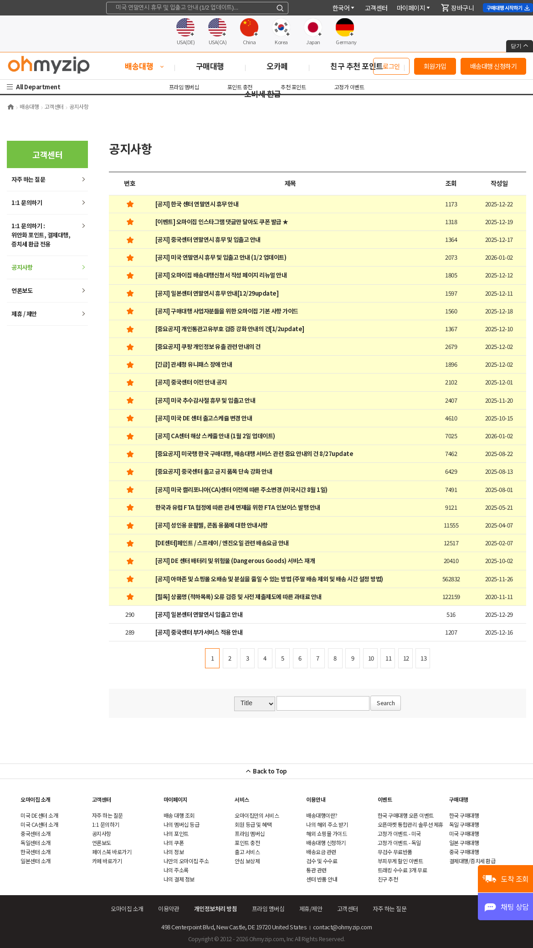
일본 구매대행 (464, 842)
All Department (39, 86)
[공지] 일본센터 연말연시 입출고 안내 (199, 614)
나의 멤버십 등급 (182, 824)
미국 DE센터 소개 (39, 815)
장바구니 (457, 7)
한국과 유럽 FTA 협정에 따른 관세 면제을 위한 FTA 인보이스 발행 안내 (237, 507)
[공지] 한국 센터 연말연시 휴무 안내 (197, 204)
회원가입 (435, 66)
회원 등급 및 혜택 (253, 824)
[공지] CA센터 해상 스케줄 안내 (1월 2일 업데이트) (215, 435)
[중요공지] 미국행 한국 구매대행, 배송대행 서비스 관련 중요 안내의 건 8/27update (254, 453)
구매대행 (458, 799)
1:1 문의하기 (26, 202)
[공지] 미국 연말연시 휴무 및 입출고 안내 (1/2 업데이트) (221, 257)
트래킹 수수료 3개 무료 (402, 870)
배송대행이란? (322, 815)
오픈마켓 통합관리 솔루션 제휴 (410, 824)
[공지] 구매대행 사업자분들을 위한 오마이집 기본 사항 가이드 (226, 311)
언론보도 (21, 290)
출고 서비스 (247, 852)
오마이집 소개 (35, 799)
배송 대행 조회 (179, 815)
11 (388, 658)
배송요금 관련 (321, 852)
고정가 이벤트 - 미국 (399, 833)
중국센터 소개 (35, 833)
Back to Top (270, 771)
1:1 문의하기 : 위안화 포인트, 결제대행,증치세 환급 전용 (40, 234)
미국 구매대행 (464, 833)
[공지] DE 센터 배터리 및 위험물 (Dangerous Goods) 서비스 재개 (235, 560)
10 (371, 658)
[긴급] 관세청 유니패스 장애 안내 (193, 364)
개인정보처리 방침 (215, 908)
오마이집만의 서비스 (257, 815)
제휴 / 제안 (24, 313)
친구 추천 (388, 879)
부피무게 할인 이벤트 (400, 861)
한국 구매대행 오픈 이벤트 (406, 815)
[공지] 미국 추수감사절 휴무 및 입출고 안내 (205, 400)
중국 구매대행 (464, 852)
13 (423, 658)
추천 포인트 (293, 87)
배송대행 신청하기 (493, 66)
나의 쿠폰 (174, 842)
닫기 (519, 46)
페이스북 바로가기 (112, 852)
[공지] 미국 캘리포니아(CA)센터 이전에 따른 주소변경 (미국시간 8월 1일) (241, 489)
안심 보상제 (247, 861)
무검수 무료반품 (395, 852)
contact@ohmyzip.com (342, 926)
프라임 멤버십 (184, 87)
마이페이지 (414, 7)
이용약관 (168, 908)
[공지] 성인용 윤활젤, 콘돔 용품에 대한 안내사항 (211, 525)
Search (386, 702)
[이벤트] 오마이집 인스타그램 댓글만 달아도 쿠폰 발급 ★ (221, 221)
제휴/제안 (311, 908)
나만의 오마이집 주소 (186, 861)
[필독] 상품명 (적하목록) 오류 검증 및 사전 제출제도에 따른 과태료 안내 (238, 596)
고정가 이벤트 (349, 87)
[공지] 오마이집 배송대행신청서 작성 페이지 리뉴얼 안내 (221, 275)
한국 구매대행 (464, 815)
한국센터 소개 (35, 852)
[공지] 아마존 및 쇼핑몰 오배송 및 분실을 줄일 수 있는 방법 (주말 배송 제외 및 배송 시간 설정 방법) (269, 578)
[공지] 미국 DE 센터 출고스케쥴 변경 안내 (203, 418)
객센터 (376, 7)
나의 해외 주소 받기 (327, 824)
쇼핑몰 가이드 (326, 833)
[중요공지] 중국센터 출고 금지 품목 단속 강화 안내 (213, 471)
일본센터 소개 (35, 861)
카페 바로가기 (107, 861)
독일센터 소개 (35, 842)
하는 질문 (28, 179)
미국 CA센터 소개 (39, 824)
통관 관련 (316, 870)
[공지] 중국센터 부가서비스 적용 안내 (199, 632)
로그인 (391, 66)
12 (406, 658)
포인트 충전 (239, 87)
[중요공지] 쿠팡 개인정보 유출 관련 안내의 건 (208, 346)
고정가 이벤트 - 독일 (399, 842)
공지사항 (21, 267)
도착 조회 (515, 878)
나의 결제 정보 (179, 879)
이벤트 (385, 799)
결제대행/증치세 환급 (472, 861)
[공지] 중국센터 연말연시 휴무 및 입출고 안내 (208, 239)
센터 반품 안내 (321, 879)
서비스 (242, 799)
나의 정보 (174, 852)
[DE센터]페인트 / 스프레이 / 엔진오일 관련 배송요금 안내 (222, 542)
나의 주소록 (176, 870)
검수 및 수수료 (321, 861)
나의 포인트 (176, 833)
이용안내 (315, 799)
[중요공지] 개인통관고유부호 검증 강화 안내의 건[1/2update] (229, 328)
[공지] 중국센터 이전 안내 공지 (191, 382)
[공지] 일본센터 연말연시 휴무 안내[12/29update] (217, 293)
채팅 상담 (515, 906)
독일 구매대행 (464, 824)
